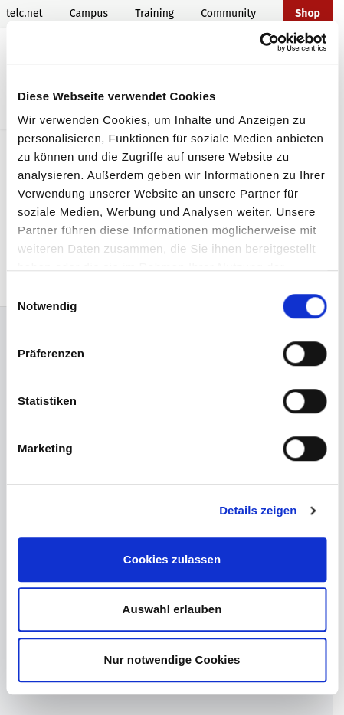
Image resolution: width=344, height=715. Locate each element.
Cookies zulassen (172, 559)
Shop (307, 13)
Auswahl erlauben (172, 608)
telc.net (24, 13)
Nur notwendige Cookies (171, 659)
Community (228, 13)
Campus (89, 13)
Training (154, 13)
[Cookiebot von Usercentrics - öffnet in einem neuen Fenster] (259, 42)
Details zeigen (257, 510)
